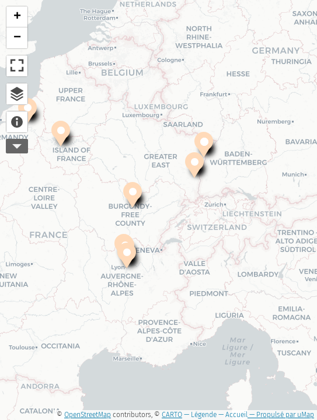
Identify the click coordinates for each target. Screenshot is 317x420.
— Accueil (232, 415)
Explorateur (16, 93)
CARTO (172, 415)
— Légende (199, 415)
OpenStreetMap (87, 415)
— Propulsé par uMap (281, 415)
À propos (16, 121)
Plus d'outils (16, 146)
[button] (126, 257)
